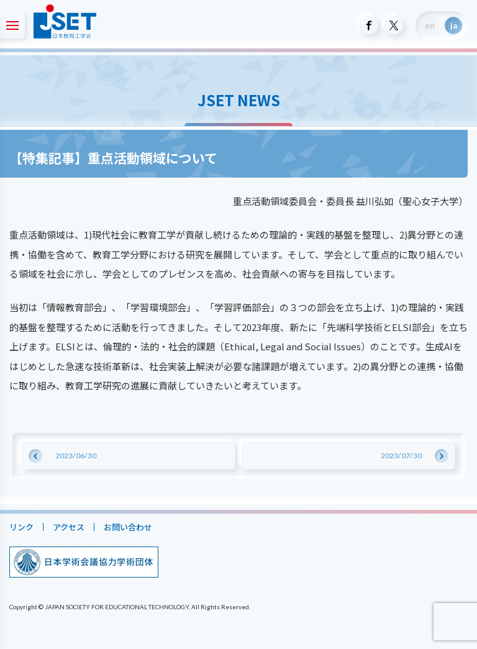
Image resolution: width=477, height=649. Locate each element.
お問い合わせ (128, 527)
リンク (21, 527)
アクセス (68, 527)
